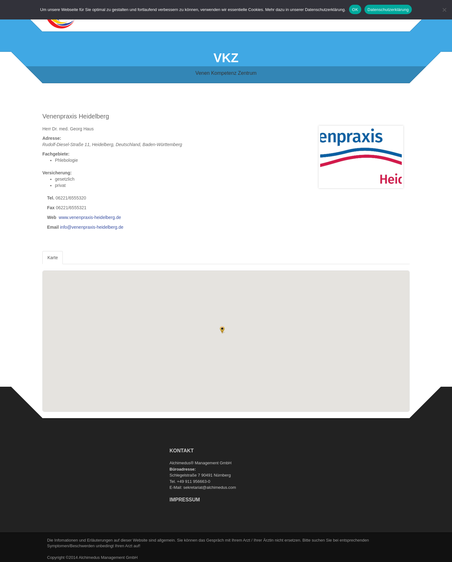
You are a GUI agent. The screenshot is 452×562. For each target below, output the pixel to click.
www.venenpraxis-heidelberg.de (90, 217)
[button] (222, 330)
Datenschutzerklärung (388, 9)
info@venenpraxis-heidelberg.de (91, 227)
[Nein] (444, 10)
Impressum (185, 499)
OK (355, 9)
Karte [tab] (52, 257)
